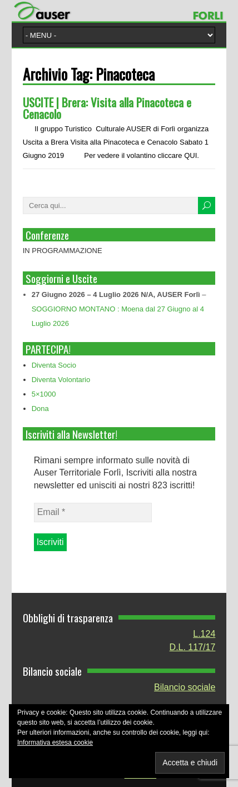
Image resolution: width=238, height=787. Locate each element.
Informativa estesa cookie (55, 742)
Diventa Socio (54, 365)
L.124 (204, 633)
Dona (40, 408)
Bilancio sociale (184, 687)
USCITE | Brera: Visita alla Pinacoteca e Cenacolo (107, 107)
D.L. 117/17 (193, 647)
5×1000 (44, 394)
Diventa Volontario (61, 379)
